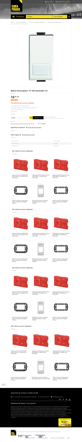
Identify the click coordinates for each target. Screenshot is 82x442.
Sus (3, 384)
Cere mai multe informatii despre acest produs (22, 123)
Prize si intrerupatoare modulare (37, 22)
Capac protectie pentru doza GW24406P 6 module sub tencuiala (60, 176)
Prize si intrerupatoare (21, 22)
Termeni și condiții (30, 438)
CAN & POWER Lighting (16, 6)
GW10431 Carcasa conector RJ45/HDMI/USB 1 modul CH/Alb (40, 202)
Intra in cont (49, 1)
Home (12, 22)
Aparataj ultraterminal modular (55, 22)
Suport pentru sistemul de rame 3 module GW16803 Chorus (20, 202)
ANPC (68, 438)
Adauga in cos (35, 117)
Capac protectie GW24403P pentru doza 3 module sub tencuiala (20, 176)
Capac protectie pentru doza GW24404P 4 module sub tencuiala (40, 176)
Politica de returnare (42, 438)
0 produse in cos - (63, 1)
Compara (43, 123)
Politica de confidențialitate (57, 438)
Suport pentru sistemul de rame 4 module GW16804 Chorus (60, 202)
